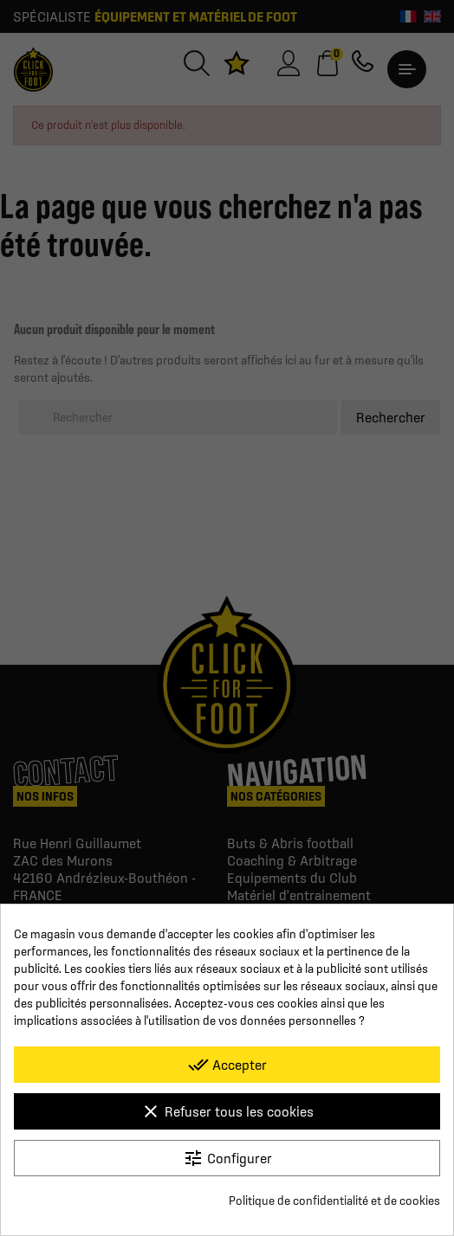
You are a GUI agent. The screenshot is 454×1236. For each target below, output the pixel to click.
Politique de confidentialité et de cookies (334, 1200)
